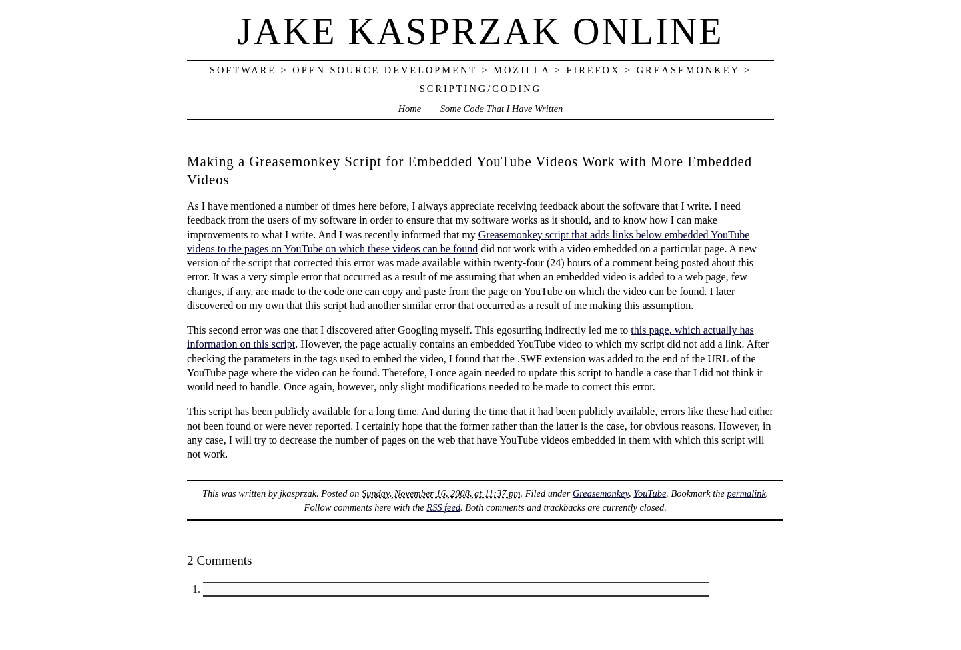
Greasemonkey (601, 493)
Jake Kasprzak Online (481, 31)
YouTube (649, 493)
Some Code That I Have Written (501, 108)
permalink (746, 493)
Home (409, 108)
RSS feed (443, 507)
